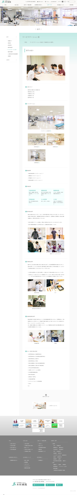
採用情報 (39, 457)
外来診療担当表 (53, 1)
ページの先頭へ (72, 493)
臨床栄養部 (10, 51)
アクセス (47, 1)
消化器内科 (61, 449)
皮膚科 (59, 458)
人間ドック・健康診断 (27, 4)
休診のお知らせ (13, 443)
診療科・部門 (49, 4)
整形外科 (60, 453)
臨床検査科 (10, 47)
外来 (5, 4)
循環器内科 (55, 447)
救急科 (54, 456)
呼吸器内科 (59, 445)
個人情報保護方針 (42, 488)
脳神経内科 (60, 456)
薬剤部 (9, 43)
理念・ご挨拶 (26, 460)
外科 (54, 451)
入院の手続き (26, 443)
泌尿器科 (55, 453)
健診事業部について (42, 451)
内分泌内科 (55, 449)
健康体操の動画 (27, 467)
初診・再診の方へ (13, 447)
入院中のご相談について (28, 449)
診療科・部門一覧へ (46, 396)
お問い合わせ (41, 1)
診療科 (54, 443)
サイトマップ (35, 488)
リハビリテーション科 (57, 455)
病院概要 (26, 462)
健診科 (64, 460)
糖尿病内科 (61, 447)
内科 (54, 445)
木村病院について (60, 4)
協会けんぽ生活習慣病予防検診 (42, 446)
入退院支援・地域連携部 (13, 54)
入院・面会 (16, 4)
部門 (53, 462)
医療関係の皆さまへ (38, 4)
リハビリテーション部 (12, 49)
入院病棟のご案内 (27, 451)
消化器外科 (59, 451)
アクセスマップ (27, 466)
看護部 (9, 40)
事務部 (9, 56)
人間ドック (40, 443)
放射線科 (10, 45)
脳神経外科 (64, 455)
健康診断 (40, 449)
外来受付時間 (12, 445)
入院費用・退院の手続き (28, 445)
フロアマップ (26, 464)
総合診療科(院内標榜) (57, 460)
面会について (26, 447)
